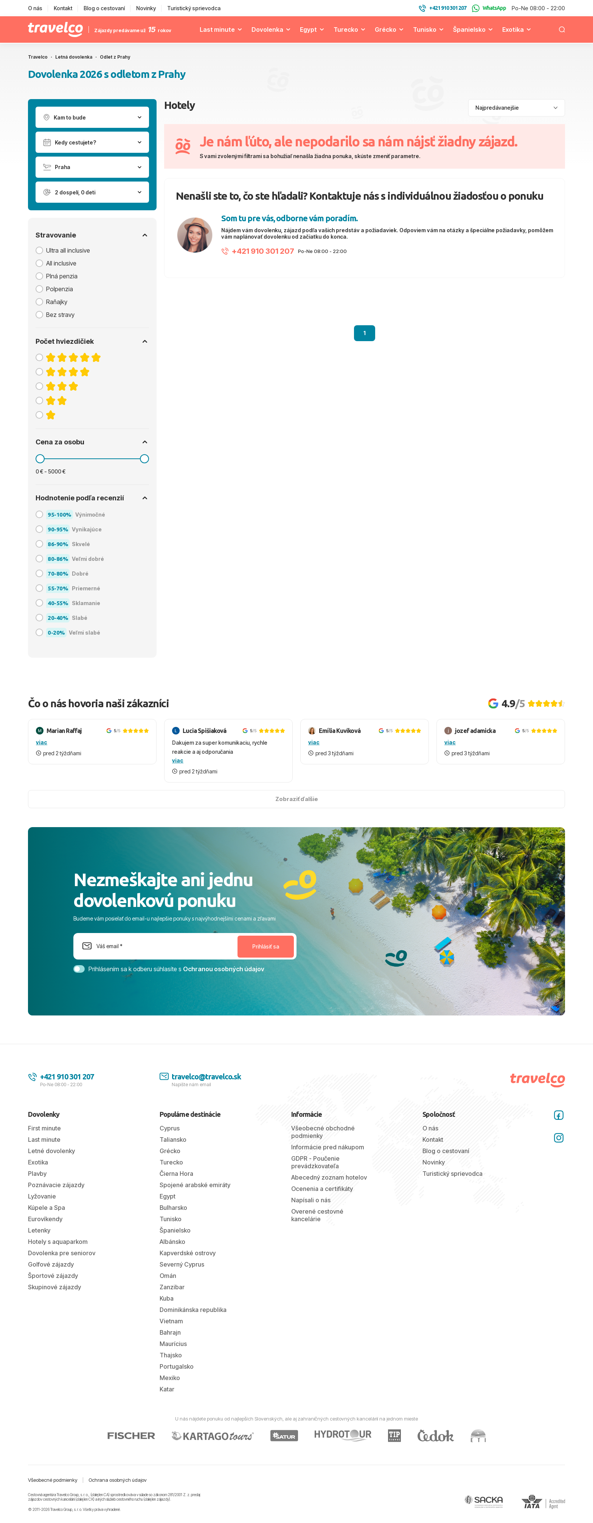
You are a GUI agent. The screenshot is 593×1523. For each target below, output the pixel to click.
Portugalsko (177, 1366)
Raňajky (56, 301)
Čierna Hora (176, 1173)
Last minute (217, 29)
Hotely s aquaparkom (58, 1241)
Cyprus (170, 1128)
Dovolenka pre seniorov (61, 1253)
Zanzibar (172, 1287)
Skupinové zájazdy (54, 1287)
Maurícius (173, 1344)
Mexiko (170, 1378)
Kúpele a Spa (46, 1207)
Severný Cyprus (182, 1264)
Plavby (37, 1173)
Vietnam (171, 1321)
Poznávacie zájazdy (56, 1185)
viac (41, 742)
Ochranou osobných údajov (223, 969)
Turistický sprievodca (193, 8)
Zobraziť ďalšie (296, 799)
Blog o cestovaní (104, 8)
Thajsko (171, 1355)
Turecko (346, 29)
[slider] (40, 458)
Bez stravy (60, 314)
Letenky (39, 1230)
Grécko (385, 29)
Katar (167, 1389)
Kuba (167, 1298)
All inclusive (61, 263)
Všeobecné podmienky (53, 1480)
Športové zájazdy (53, 1275)
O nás (35, 8)
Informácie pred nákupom (327, 1147)
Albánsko (172, 1241)
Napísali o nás (311, 1200)
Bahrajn (170, 1332)
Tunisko (424, 29)
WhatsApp (489, 8)
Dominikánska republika (193, 1309)
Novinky (146, 8)
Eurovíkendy (45, 1219)
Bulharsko (173, 1207)
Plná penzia (62, 276)
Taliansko (173, 1139)
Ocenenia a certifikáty (322, 1188)
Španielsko (469, 29)
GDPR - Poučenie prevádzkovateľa (315, 1162)
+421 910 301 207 (257, 251)
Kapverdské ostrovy (188, 1253)
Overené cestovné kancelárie (317, 1215)
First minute (44, 1128)
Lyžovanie (42, 1196)
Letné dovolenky (51, 1151)
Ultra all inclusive (68, 250)
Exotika (513, 29)
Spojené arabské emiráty (195, 1185)
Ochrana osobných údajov (117, 1480)
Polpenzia (59, 289)
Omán (168, 1275)
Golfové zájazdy (51, 1264)
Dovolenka (267, 29)
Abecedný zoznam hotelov (329, 1177)
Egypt (308, 29)
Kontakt (63, 8)
